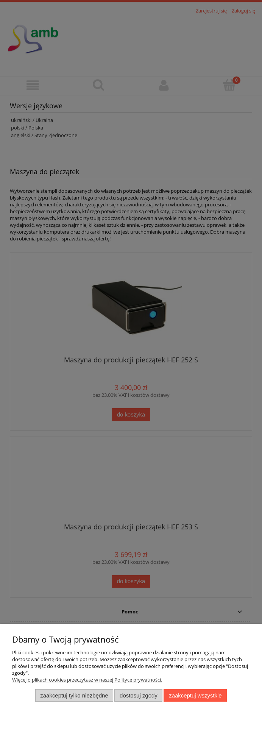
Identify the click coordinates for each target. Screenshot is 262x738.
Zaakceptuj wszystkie (195, 695)
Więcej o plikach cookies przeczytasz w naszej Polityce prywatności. (87, 679)
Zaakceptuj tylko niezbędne (74, 695)
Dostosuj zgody (139, 695)
